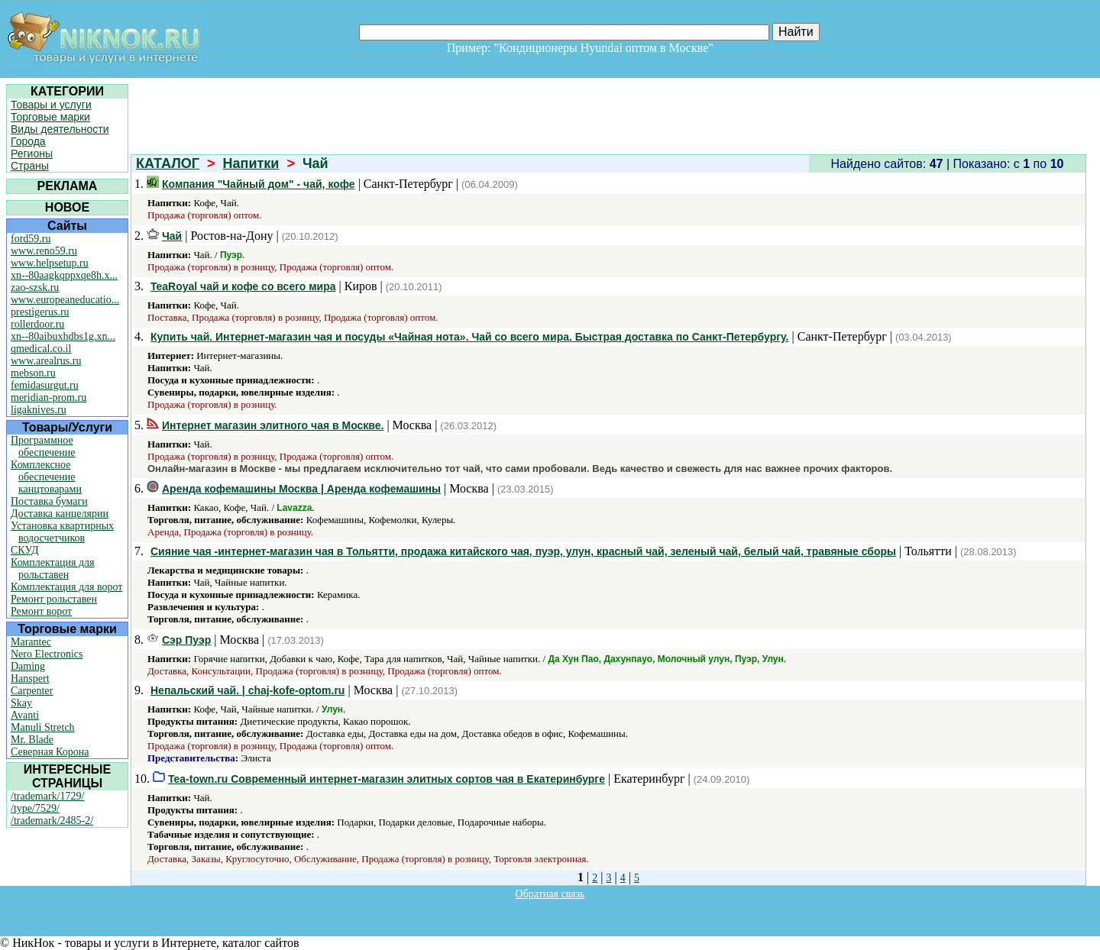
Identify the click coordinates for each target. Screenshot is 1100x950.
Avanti (25, 715)
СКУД (24, 550)
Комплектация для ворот (66, 587)
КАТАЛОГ (167, 163)
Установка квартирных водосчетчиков (62, 532)
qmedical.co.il (41, 348)
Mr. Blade (32, 739)
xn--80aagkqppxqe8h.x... (64, 275)
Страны (30, 166)
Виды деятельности (60, 129)
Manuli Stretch (43, 727)
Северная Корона (50, 752)
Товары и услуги (51, 105)
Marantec (31, 642)
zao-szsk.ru (35, 287)
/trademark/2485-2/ (52, 820)
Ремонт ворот (41, 611)
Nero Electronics (46, 654)
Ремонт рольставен (54, 599)
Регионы (32, 153)
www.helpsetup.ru (50, 263)
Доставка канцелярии (59, 513)
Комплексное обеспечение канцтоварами (46, 477)
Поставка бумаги (49, 501)
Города (28, 141)
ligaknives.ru (38, 409)
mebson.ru (33, 373)
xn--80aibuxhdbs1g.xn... (63, 336)
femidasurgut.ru (45, 385)
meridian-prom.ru (48, 397)
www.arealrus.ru (46, 361)
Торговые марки (50, 117)
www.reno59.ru (44, 251)
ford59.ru (31, 238)
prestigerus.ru (40, 312)
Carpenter (32, 690)
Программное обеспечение (43, 446)
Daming (28, 666)
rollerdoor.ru (37, 324)
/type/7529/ (35, 808)
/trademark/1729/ (47, 796)
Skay (21, 703)
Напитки (251, 163)
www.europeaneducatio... (65, 299)
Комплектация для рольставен (53, 568)
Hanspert (30, 678)
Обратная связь (550, 894)
